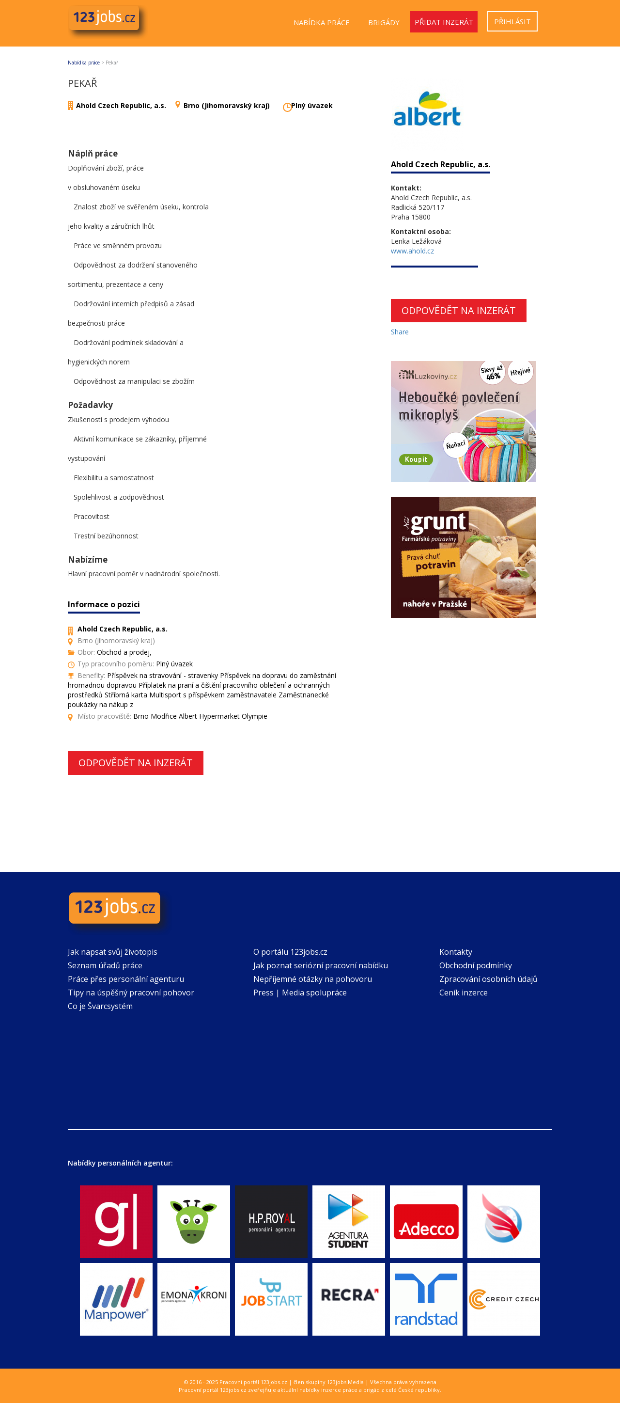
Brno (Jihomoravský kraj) (227, 105)
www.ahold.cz (412, 250)
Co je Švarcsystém (100, 1006)
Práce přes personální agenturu (126, 979)
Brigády (384, 22)
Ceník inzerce (463, 992)
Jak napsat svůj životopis (112, 951)
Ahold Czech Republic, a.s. (121, 105)
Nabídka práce (322, 22)
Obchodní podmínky (475, 965)
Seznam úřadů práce (105, 965)
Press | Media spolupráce (300, 992)
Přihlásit (512, 21)
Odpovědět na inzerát (135, 762)
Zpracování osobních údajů (488, 979)
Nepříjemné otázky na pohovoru (312, 979)
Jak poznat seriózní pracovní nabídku (320, 965)
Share (400, 331)
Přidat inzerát (444, 22)
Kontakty (455, 951)
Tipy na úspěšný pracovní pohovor (131, 992)
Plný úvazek (312, 105)
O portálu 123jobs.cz (290, 951)
